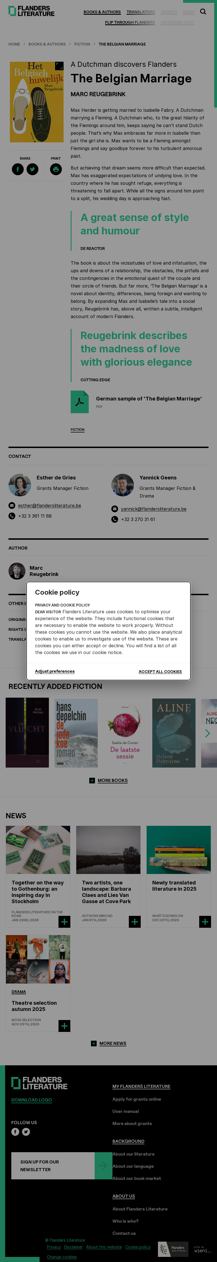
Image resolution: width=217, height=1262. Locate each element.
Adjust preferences (55, 671)
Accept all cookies (160, 671)
